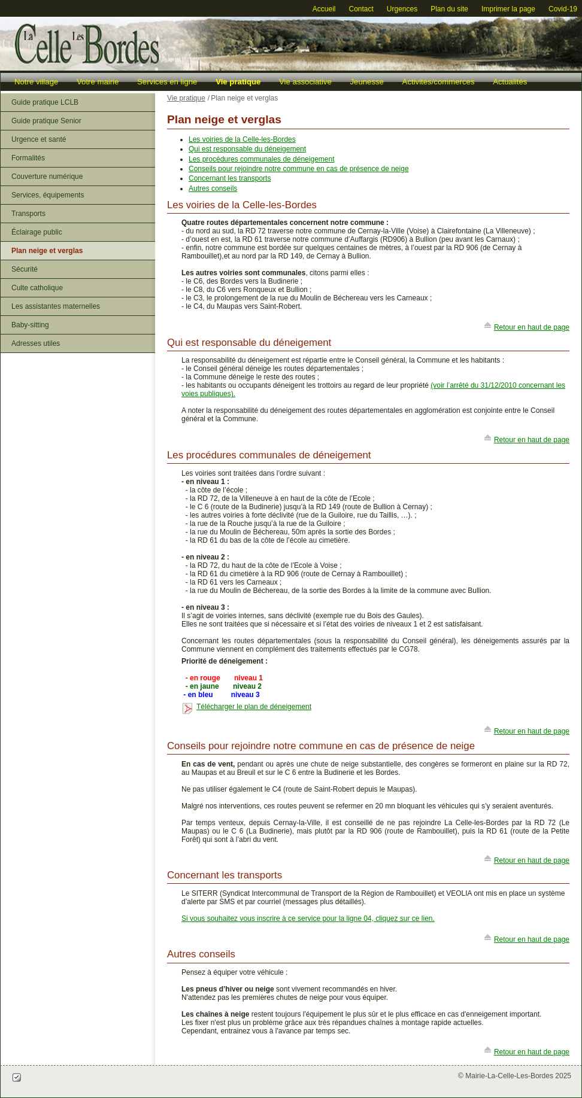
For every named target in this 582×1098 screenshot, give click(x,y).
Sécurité (24, 269)
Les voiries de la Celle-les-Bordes (242, 139)
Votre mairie (98, 81)
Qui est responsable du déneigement (247, 149)
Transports (28, 213)
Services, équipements (47, 195)
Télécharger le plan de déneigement (253, 706)
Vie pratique (238, 81)
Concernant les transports (230, 178)
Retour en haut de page (531, 327)
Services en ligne (167, 81)
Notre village (36, 81)
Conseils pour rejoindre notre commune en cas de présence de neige (299, 169)
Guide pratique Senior (46, 121)
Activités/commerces (438, 81)
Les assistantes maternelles (55, 306)
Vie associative (305, 81)
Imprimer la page (508, 9)
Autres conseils (213, 188)
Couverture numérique (47, 176)
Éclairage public (36, 232)
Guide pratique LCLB (44, 102)
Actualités (510, 81)
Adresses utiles (35, 343)
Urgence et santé (38, 139)
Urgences (402, 9)
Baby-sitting (30, 325)
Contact (360, 9)
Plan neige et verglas (47, 251)
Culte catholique (37, 288)
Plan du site (449, 9)
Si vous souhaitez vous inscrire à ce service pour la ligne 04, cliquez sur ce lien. (308, 918)
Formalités (28, 158)
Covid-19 (562, 9)
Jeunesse (366, 81)
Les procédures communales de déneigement (261, 159)
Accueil (324, 9)
